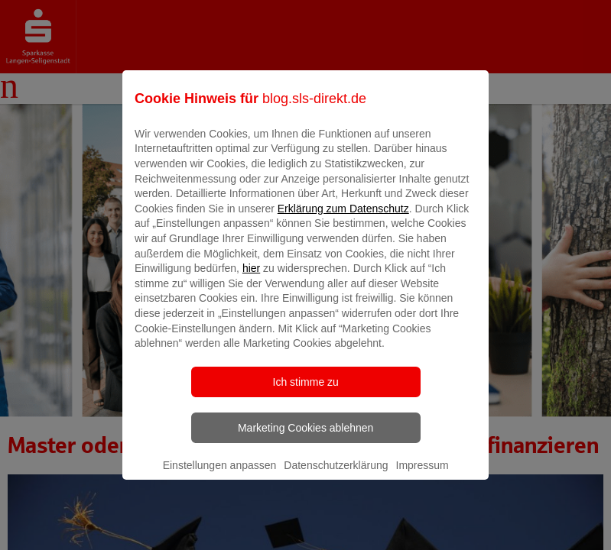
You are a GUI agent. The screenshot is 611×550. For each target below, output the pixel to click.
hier (251, 279)
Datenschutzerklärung (336, 476)
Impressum (422, 476)
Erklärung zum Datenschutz (343, 219)
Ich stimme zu (306, 393)
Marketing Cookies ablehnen (305, 438)
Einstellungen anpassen (220, 476)
